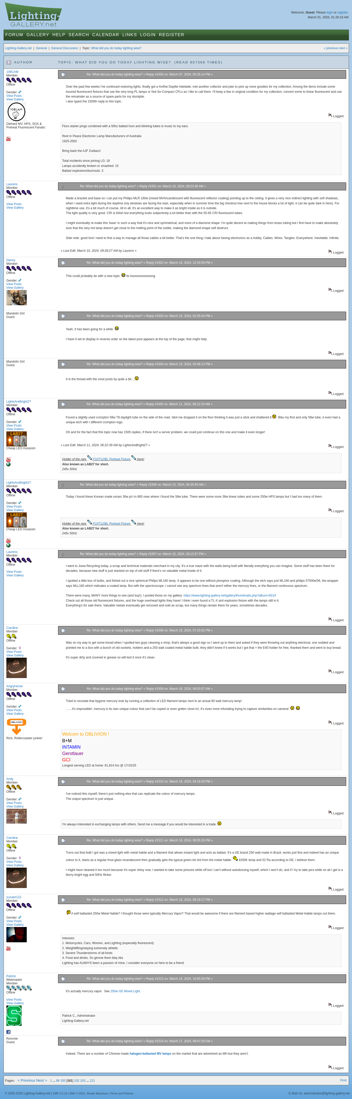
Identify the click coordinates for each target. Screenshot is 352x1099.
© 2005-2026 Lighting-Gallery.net (27, 1093)
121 (92, 1080)
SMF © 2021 (77, 1093)
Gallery (37, 34)
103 (82, 1080)
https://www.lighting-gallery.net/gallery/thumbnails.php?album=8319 (230, 595)
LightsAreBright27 (18, 401)
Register (172, 34)
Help (58, 34)
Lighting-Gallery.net (18, 48)
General (41, 48)
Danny (10, 260)
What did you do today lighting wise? (116, 48)
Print (343, 1080)
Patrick (11, 976)
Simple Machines (97, 1093)
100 (62, 1080)
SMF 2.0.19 (60, 1093)
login (330, 12)
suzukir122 (13, 897)
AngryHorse (14, 686)
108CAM (12, 72)
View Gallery (15, 99)
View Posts (14, 96)
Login (148, 34)
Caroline (12, 628)
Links (130, 34)
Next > (41, 1080)
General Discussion (64, 48)
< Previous (26, 1080)
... (54, 1080)
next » (343, 48)
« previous (331, 48)
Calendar (105, 34)
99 (58, 1080)
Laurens (12, 184)
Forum (14, 34)
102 (76, 1080)
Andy (9, 779)
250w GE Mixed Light (125, 991)
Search (79, 34)
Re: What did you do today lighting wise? (115, 74)
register (342, 12)
